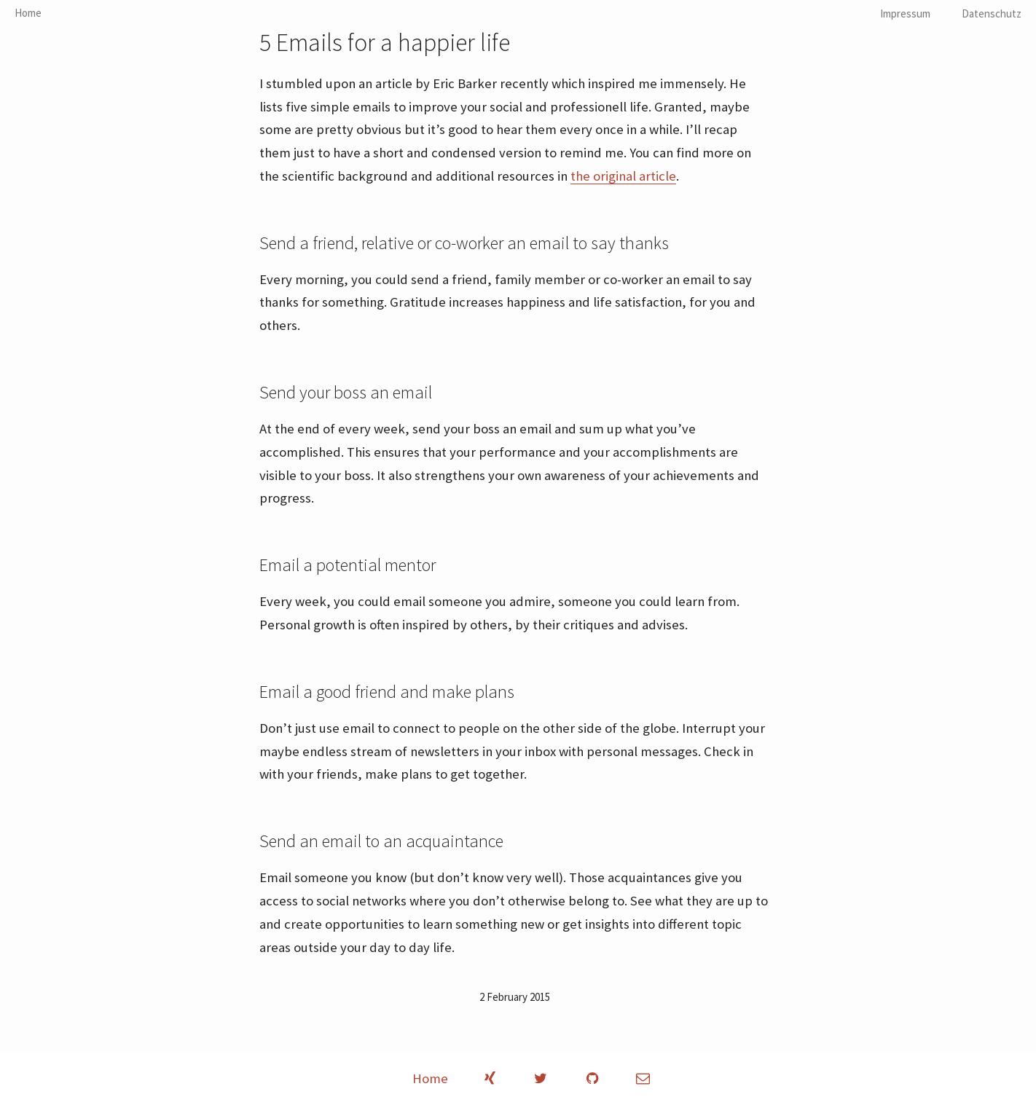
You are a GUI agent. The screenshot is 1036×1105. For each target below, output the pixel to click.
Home (28, 13)
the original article (623, 176)
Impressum (905, 13)
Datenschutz (991, 13)
